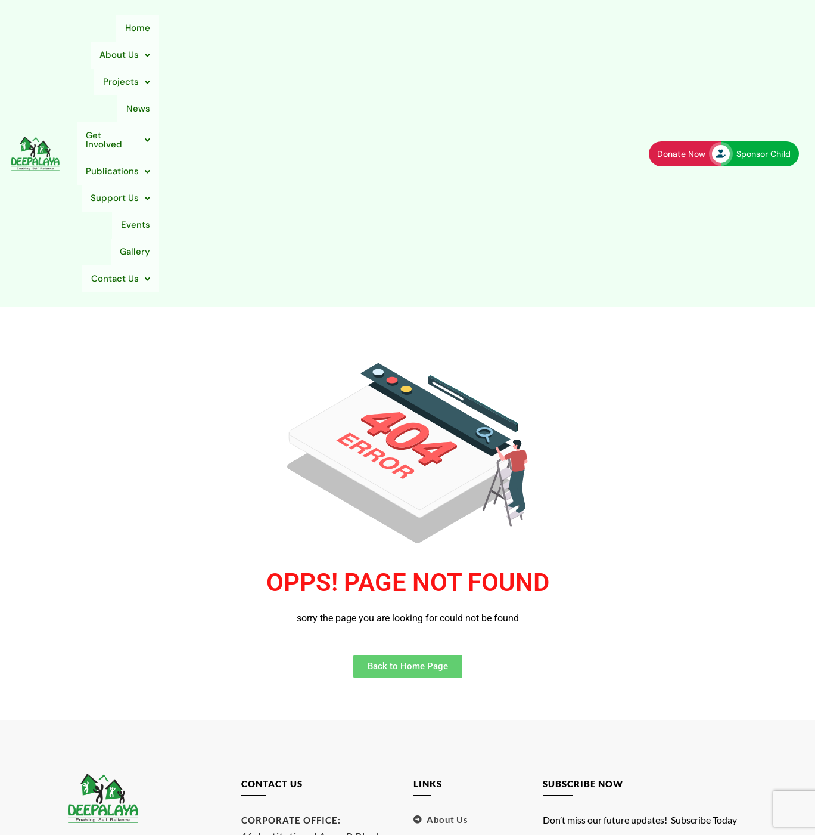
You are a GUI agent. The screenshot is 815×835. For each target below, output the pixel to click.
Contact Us (593, 55)
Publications (466, 28)
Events (608, 28)
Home (145, 28)
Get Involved (383, 28)
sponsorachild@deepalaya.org (309, 704)
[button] (201, 28)
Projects (267, 28)
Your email (642, 642)
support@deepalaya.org (295, 688)
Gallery (531, 55)
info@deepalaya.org (286, 720)
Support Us (546, 28)
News (321, 28)
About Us (201, 28)
